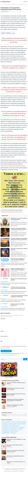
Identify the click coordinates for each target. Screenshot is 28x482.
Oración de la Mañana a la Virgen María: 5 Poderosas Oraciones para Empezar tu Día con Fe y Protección (19, 239)
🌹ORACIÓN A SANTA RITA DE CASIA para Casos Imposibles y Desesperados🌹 (15, 400)
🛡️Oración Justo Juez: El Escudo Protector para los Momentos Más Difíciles (18, 288)
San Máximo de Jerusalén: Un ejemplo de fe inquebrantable (19, 219)
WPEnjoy (22, 471)
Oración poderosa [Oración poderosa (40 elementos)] (5, 429)
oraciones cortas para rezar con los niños (11, 212)
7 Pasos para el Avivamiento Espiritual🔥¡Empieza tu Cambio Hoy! (19, 296)
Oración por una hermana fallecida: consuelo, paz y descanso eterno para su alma (19, 229)
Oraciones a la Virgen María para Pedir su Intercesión (15, 445)
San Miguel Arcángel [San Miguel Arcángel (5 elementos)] (5, 432)
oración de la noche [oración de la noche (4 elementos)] (15, 425)
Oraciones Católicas (7, 4)
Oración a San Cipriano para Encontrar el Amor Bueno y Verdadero (16, 394)
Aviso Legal (21, 469)
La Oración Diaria (5, 1)
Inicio (4, 468)
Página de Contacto (14, 468)
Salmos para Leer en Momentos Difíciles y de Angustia (16, 462)
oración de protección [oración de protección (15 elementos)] (13, 427)
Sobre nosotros (7, 468)
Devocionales (13, 241)
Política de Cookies (15, 469)
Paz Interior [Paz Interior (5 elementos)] (20, 429)
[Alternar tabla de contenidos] (12, 33)
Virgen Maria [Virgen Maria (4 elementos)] (13, 432)
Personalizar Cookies (8, 469)
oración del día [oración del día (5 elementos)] (5, 427)
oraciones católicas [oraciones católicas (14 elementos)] (12, 423)
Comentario (3, 318)
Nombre (2, 331)
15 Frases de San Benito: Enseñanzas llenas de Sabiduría (16, 383)
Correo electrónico (4, 336)
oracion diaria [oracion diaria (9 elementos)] (4, 423)
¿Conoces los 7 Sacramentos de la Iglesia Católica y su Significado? (15, 405)
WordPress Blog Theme (16, 471)
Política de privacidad (21, 468)
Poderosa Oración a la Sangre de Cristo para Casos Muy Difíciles (18, 259)
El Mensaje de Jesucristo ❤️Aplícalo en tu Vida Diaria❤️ (16, 440)
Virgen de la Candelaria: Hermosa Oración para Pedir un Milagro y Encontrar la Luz (18, 270)
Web (1, 341)
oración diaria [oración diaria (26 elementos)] (21, 427)
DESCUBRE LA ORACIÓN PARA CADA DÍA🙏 (15, 456)
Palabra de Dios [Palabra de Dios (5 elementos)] (13, 429)
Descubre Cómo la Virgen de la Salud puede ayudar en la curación (15, 451)
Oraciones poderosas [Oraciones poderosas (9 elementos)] (21, 423)
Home (2, 4)
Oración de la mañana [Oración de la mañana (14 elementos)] (6, 425)
